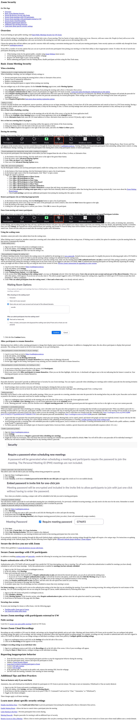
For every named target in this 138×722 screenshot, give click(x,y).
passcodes (31, 556)
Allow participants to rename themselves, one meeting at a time (20, 365)
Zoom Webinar (50, 54)
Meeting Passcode (7, 715)
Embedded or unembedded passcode (13, 407)
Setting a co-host (7, 102)
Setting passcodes (7, 392)
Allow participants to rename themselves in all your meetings (20, 350)
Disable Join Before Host (9, 705)
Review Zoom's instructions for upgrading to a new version (77, 263)
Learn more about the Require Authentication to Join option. (90, 92)
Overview (8, 12)
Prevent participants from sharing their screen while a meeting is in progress (24, 151)
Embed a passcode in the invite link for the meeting (17, 469)
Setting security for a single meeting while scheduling (17, 72)
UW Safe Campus (18, 666)
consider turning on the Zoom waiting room (95, 419)
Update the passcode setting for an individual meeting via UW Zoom (22, 505)
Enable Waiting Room (8, 708)
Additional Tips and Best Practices (16, 24)
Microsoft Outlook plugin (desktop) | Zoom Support (74, 539)
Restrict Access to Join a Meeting (11, 718)
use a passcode (69, 256)
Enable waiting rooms (8, 243)
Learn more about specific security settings (19, 26)
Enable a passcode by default (10, 428)
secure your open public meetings (20, 624)
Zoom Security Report (20, 662)
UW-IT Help (17, 668)
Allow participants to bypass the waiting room (15, 254)
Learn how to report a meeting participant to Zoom (23, 664)
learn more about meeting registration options (40, 99)
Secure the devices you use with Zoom (17, 15)
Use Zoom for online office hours (15, 611)
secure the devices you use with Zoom (30, 548)
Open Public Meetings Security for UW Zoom (47, 35)
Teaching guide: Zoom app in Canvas (17, 609)
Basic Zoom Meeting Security (14, 13)
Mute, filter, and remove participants (12, 166)
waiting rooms (20, 556)
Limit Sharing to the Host (9, 712)
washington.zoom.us (16, 45)
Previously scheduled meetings (11, 499)
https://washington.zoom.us (35, 267)
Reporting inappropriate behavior (15, 22)
